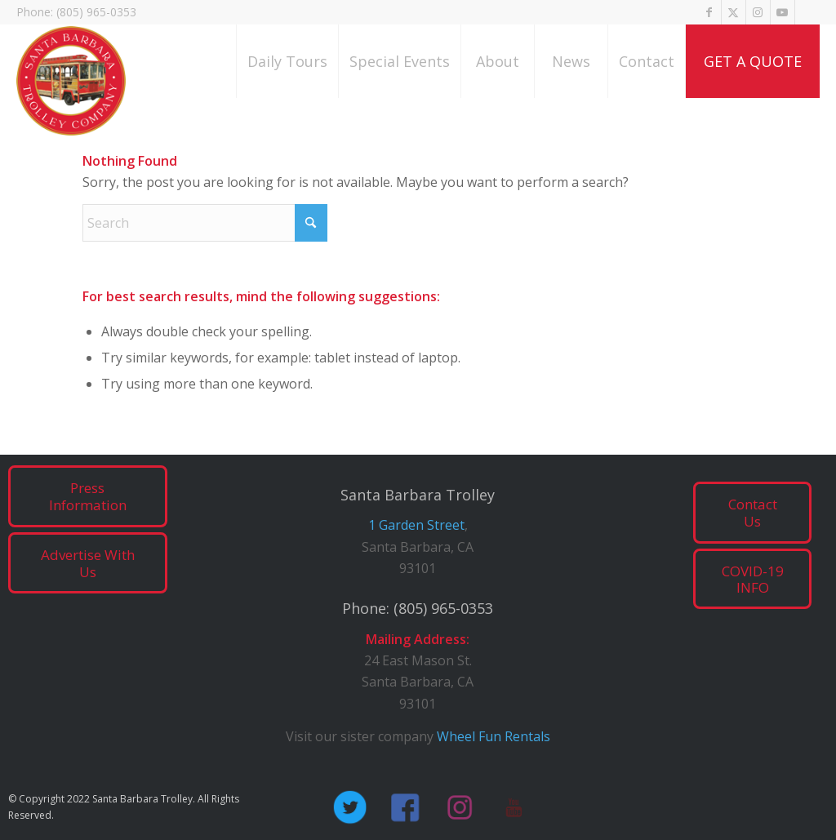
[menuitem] (287, 61)
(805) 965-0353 (443, 608)
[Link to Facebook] (709, 12)
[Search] (204, 223)
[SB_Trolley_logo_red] (71, 83)
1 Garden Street (416, 525)
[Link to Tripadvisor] (807, 12)
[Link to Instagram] (758, 12)
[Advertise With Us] (87, 563)
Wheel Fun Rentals (493, 736)
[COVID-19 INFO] (752, 579)
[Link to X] (733, 12)
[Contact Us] (752, 513)
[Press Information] (87, 496)
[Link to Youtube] (782, 12)
